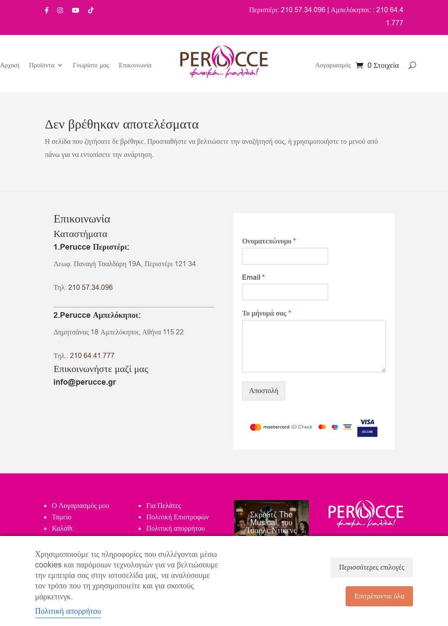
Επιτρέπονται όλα (379, 596)
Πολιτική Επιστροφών (177, 517)
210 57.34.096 (90, 287)
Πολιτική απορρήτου (175, 528)
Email (253, 277)
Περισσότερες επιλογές (371, 567)
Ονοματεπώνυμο (269, 241)
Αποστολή (263, 391)
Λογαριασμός (333, 66)
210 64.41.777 (92, 356)
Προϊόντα (41, 66)
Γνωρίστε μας (91, 66)
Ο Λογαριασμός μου (80, 506)
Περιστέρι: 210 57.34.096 (287, 10)
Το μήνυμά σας (266, 313)
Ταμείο (61, 517)
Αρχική (9, 66)
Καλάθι (62, 528)
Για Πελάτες (163, 506)
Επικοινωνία (135, 66)
